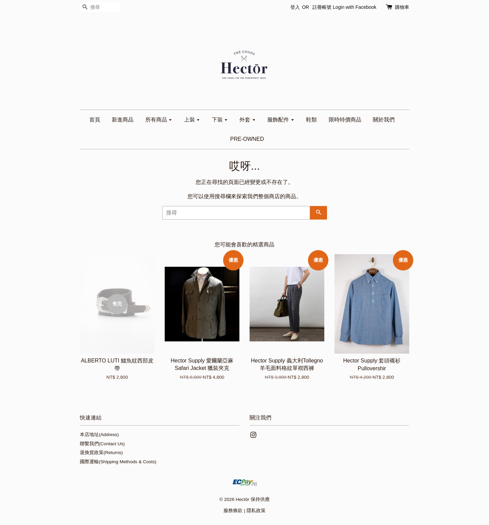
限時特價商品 (345, 120)
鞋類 (311, 120)
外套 (247, 120)
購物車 (402, 7)
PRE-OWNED (247, 139)
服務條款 (232, 510)
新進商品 (122, 120)
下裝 (220, 120)
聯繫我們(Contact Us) (102, 443)
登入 (295, 7)
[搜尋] (100, 7)
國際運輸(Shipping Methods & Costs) (118, 461)
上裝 (192, 120)
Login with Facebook (354, 7)
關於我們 (384, 120)
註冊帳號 (321, 7)
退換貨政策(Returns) (101, 452)
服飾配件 (280, 120)
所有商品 (158, 120)
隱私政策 (256, 510)
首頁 (94, 120)
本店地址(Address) (99, 434)
